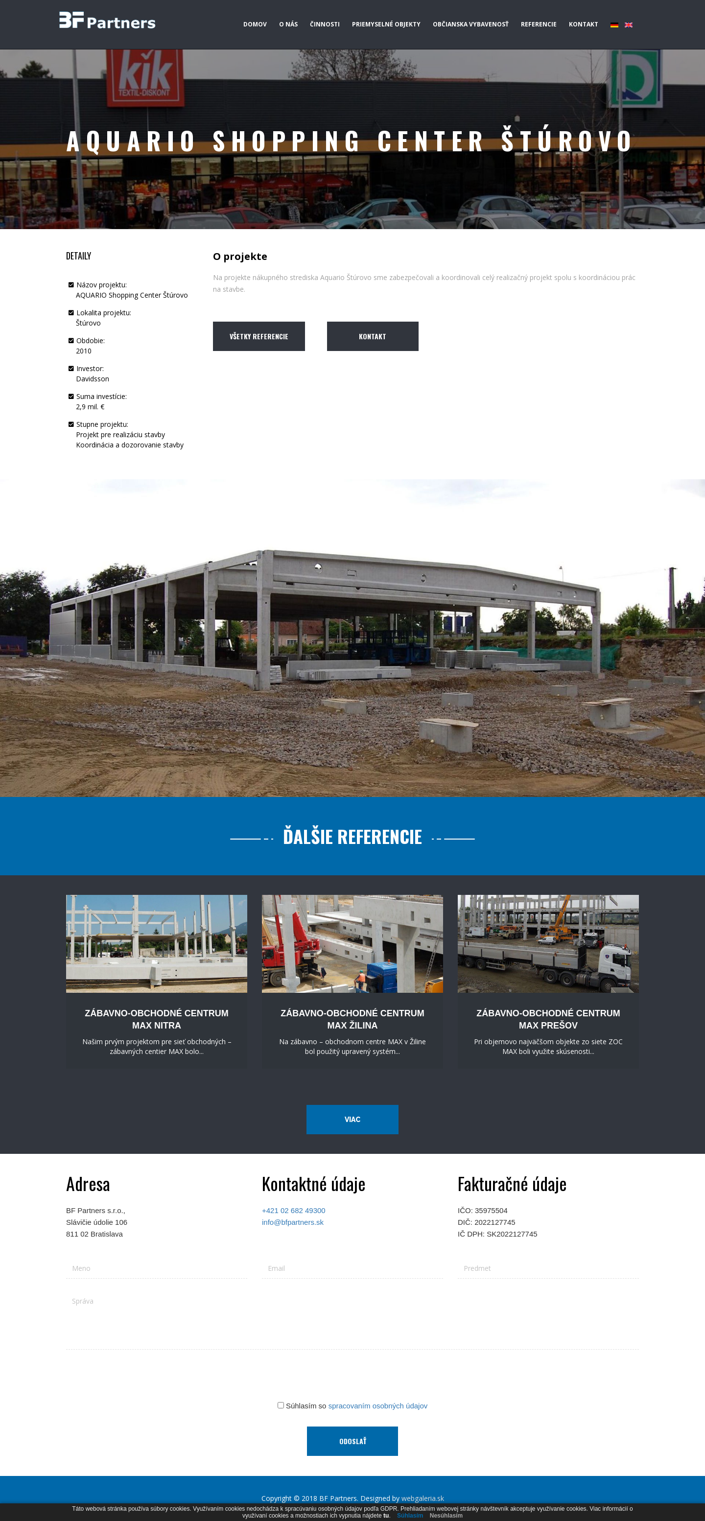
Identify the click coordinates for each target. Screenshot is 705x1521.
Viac (352, 1119)
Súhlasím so (353, 1406)
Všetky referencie (259, 336)
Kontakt (583, 24)
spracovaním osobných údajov (378, 1406)
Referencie (539, 24)
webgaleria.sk (422, 1498)
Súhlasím (410, 1515)
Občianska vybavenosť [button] (471, 24)
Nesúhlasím (446, 1515)
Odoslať (352, 1441)
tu (386, 1515)
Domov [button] (255, 24)
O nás (288, 24)
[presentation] (352, 1376)
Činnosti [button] (325, 24)
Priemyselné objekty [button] (386, 24)
